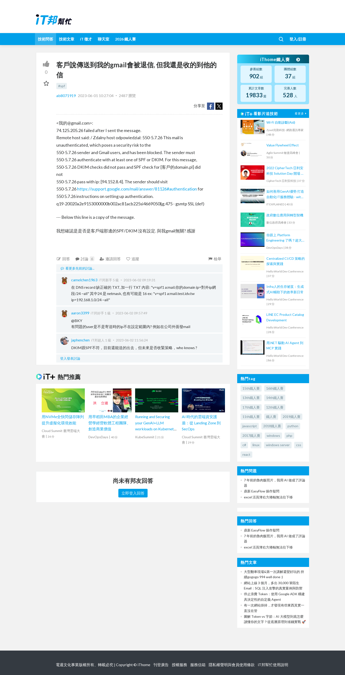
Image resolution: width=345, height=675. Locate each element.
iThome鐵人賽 (279, 59)
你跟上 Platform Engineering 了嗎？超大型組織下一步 (284, 238)
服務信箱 (198, 664)
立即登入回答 (132, 493)
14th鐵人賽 (274, 398)
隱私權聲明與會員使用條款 (232, 664)
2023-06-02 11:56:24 (132, 340)
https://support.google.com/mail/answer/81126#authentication (137, 188)
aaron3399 (80, 313)
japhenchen (80, 340)
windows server (278, 445)
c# (244, 445)
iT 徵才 (86, 39)
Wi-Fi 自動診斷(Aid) (280, 122)
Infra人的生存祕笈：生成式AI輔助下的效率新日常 (285, 289)
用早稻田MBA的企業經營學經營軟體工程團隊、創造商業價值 (109, 422)
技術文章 (66, 39)
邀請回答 (110, 258)
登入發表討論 (70, 358)
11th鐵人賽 (251, 417)
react (246, 454)
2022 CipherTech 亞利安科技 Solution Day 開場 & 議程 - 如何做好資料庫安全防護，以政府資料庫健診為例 (284, 171)
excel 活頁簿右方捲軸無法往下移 (268, 497)
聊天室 (103, 39)
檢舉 (214, 258)
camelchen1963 (84, 279)
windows (273, 435)
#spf (61, 86)
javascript (249, 426)
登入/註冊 (297, 39)
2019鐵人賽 (291, 417)
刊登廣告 (161, 664)
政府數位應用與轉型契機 (284, 215)
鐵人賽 (271, 417)
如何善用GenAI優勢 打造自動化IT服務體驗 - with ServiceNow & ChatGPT (285, 194)
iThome (144, 664)
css (298, 445)
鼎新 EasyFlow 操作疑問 (261, 491)
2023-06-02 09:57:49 (131, 313)
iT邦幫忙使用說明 (273, 664)
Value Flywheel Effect (282, 145)
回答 (63, 258)
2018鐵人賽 (272, 426)
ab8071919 (66, 95)
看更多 (301, 113)
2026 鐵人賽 (125, 39)
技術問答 (45, 39)
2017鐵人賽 (251, 435)
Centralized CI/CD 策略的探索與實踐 (285, 261)
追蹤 (132, 258)
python (293, 426)
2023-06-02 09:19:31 (139, 280)
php (289, 435)
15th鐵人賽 (251, 388)
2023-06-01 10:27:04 (96, 95)
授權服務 (179, 664)
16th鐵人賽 (274, 388)
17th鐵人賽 (251, 407)
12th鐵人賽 (274, 407)
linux (256, 445)
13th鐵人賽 (251, 398)
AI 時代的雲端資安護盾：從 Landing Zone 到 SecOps (201, 422)
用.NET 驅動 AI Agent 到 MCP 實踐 (284, 345)
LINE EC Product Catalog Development (285, 317)
